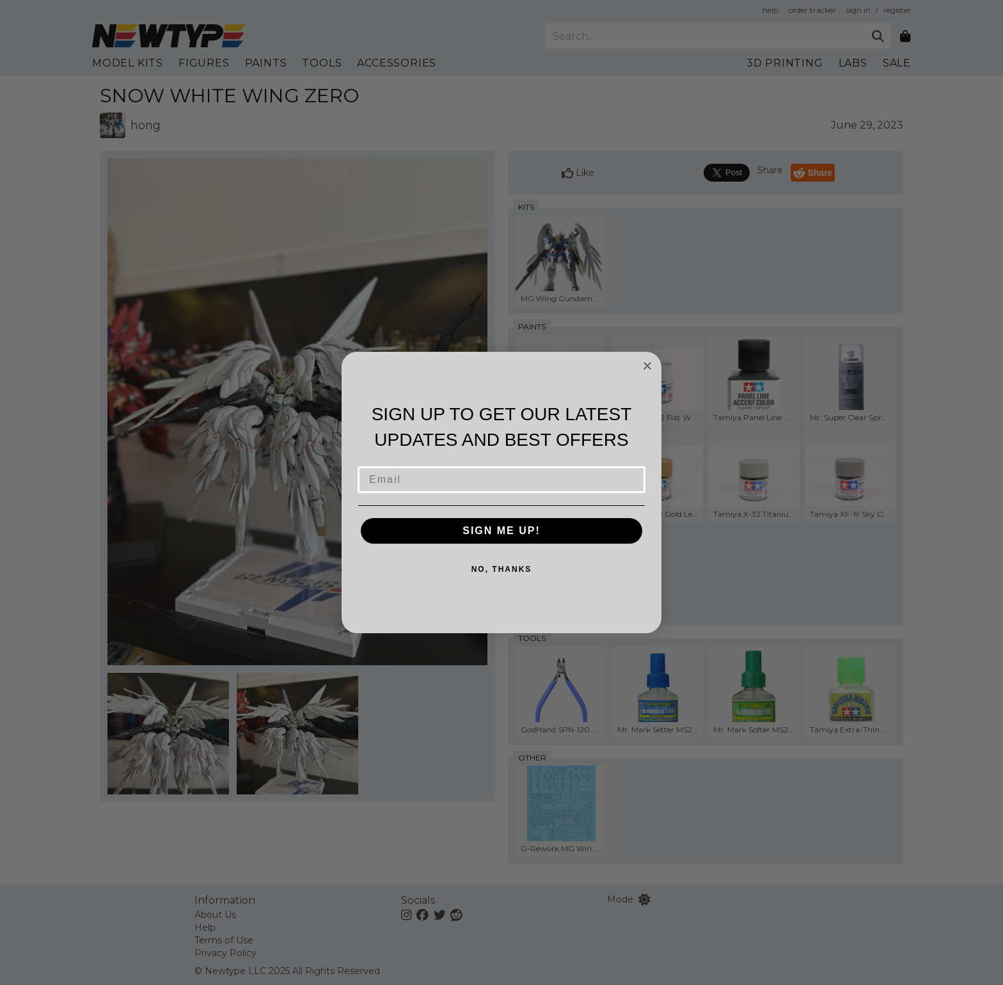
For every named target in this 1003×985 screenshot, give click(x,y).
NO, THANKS (501, 569)
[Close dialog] (647, 366)
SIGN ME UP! (501, 530)
